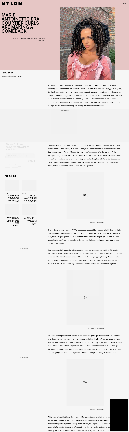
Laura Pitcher (8, 73)
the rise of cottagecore (78, 99)
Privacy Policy (15, 168)
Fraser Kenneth (95, 149)
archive (59, 102)
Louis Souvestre (54, 145)
